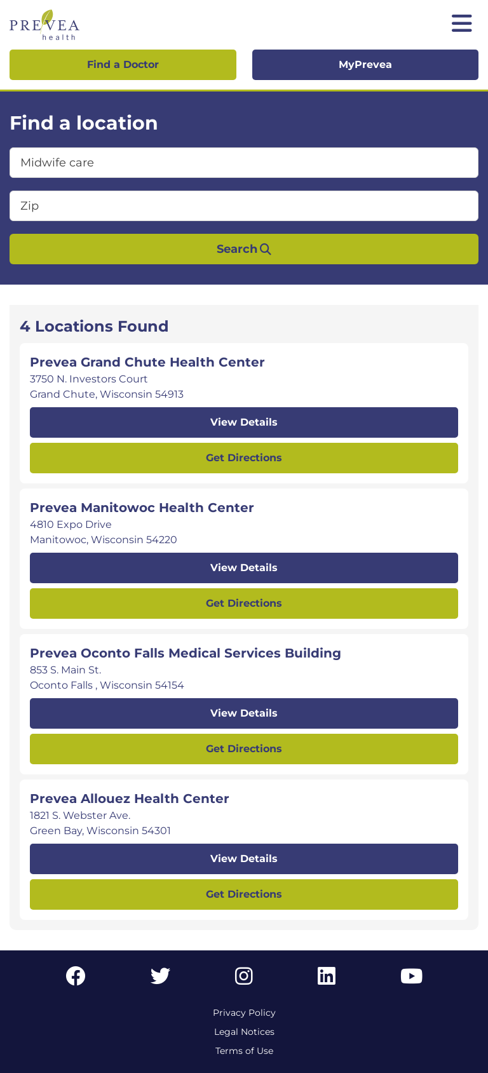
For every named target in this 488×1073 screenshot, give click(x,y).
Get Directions (244, 458)
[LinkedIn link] (327, 980)
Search (244, 249)
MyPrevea (365, 64)
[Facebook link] (75, 980)
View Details (244, 422)
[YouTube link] (411, 980)
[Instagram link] (244, 980)
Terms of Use (244, 1050)
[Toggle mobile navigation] (462, 24)
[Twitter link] (161, 980)
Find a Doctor (123, 64)
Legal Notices (244, 1031)
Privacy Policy (244, 1012)
